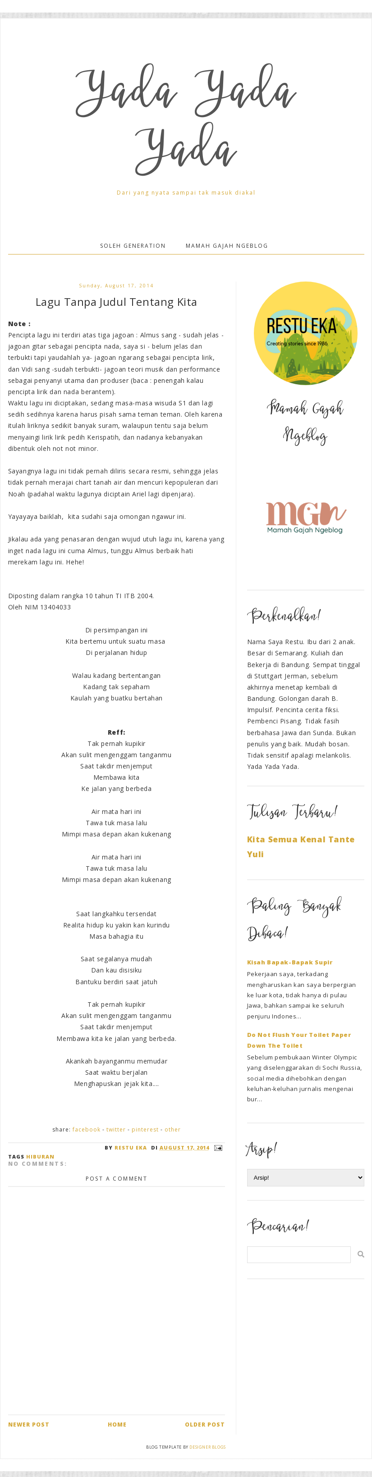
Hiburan (40, 1156)
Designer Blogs (207, 1447)
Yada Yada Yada (186, 125)
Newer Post (29, 1424)
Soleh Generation (133, 246)
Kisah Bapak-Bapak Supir (290, 962)
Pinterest (145, 1129)
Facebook (87, 1129)
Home (117, 1424)
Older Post (205, 1424)
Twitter (116, 1129)
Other (173, 1129)
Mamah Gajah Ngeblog (227, 246)
